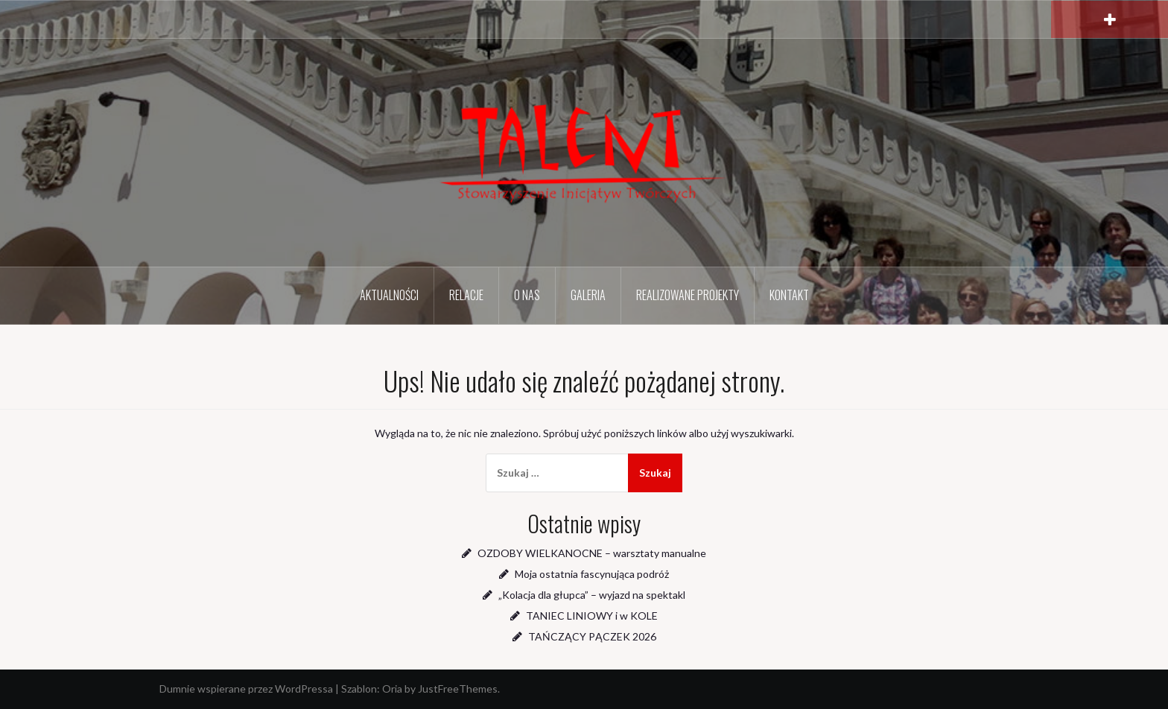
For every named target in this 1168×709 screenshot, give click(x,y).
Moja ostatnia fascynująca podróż (592, 573)
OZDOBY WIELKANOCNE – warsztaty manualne (591, 553)
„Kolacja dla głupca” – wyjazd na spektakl (591, 594)
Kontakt (789, 295)
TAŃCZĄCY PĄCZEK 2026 (592, 636)
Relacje (466, 295)
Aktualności (389, 295)
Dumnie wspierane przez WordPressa (246, 688)
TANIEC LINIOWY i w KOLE (592, 615)
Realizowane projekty (687, 295)
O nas (527, 295)
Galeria (588, 295)
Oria (392, 688)
